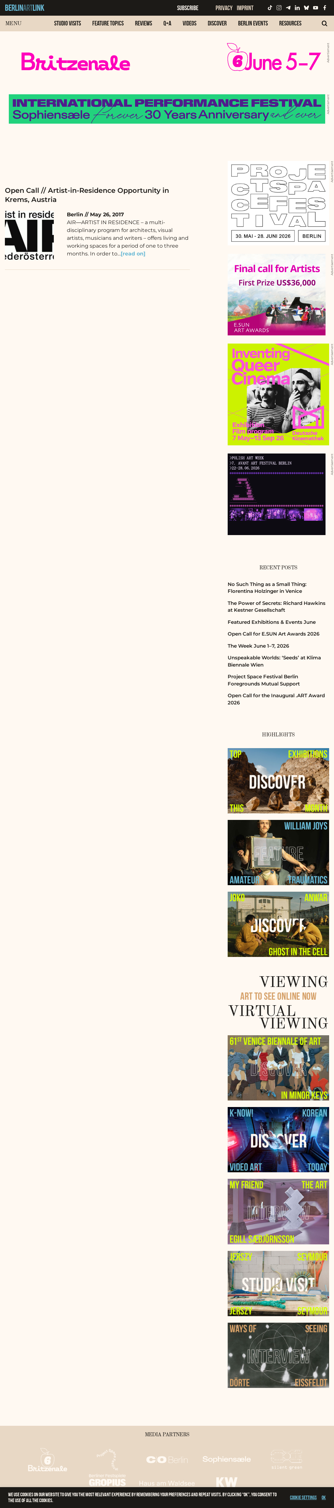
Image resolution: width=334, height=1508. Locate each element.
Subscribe (187, 7)
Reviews (143, 23)
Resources (290, 23)
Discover (217, 23)
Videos (189, 23)
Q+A (167, 23)
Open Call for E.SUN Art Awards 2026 (273, 634)
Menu (13, 23)
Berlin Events (253, 23)
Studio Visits (67, 23)
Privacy (224, 7)
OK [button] (324, 1497)
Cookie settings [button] (303, 1497)
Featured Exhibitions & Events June (272, 622)
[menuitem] (67, 26)
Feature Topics (108, 23)
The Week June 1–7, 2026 (258, 646)
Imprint (245, 7)
